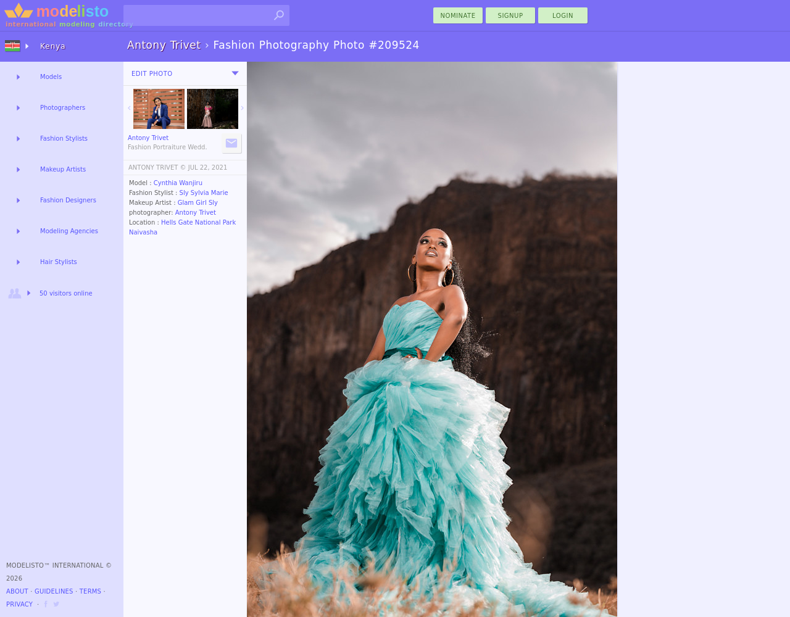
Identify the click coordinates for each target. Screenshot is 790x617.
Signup (510, 15)
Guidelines (54, 591)
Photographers (62, 107)
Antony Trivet (195, 212)
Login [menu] (562, 15)
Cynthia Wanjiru (178, 183)
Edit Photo (152, 73)
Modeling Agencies (69, 231)
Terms (90, 591)
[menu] (235, 73)
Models (51, 76)
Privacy (19, 604)
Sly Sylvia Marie (204, 192)
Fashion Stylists (64, 138)
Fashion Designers (68, 200)
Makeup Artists (63, 169)
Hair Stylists (58, 262)
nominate (458, 15)
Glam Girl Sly (198, 202)
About (17, 591)
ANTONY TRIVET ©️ (157, 167)
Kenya (53, 46)
